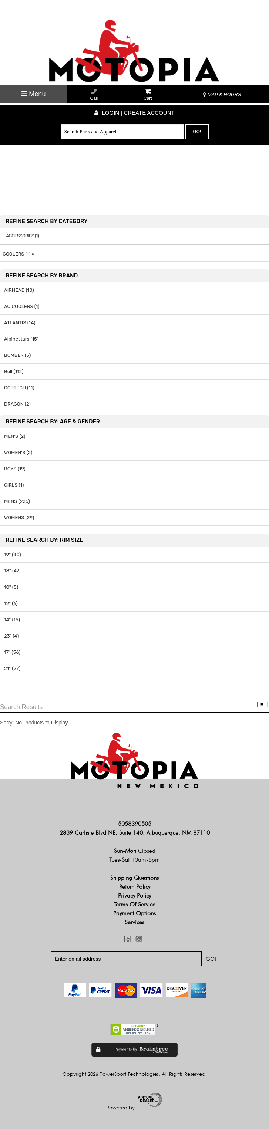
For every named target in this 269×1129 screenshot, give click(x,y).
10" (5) (11, 587)
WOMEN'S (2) (18, 452)
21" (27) (12, 668)
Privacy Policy (134, 895)
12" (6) (11, 603)
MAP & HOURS (222, 94)
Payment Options (134, 913)
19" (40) (12, 554)
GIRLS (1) (14, 485)
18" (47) (12, 571)
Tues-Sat (134, 859)
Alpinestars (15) (21, 339)
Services (134, 922)
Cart (148, 95)
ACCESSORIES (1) (22, 236)
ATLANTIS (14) (19, 322)
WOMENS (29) (19, 517)
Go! (197, 131)
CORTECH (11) (19, 388)
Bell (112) (13, 371)
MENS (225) (17, 501)
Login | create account (134, 112)
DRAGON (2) (17, 404)
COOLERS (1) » (17, 254)
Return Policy (134, 886)
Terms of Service (134, 904)
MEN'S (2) (14, 436)
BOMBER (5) (17, 355)
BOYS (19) (15, 468)
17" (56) (12, 652)
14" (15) (12, 619)
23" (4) (11, 636)
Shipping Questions (134, 878)
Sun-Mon (134, 851)
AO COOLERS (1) (22, 306)
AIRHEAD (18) (19, 290)
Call (94, 95)
